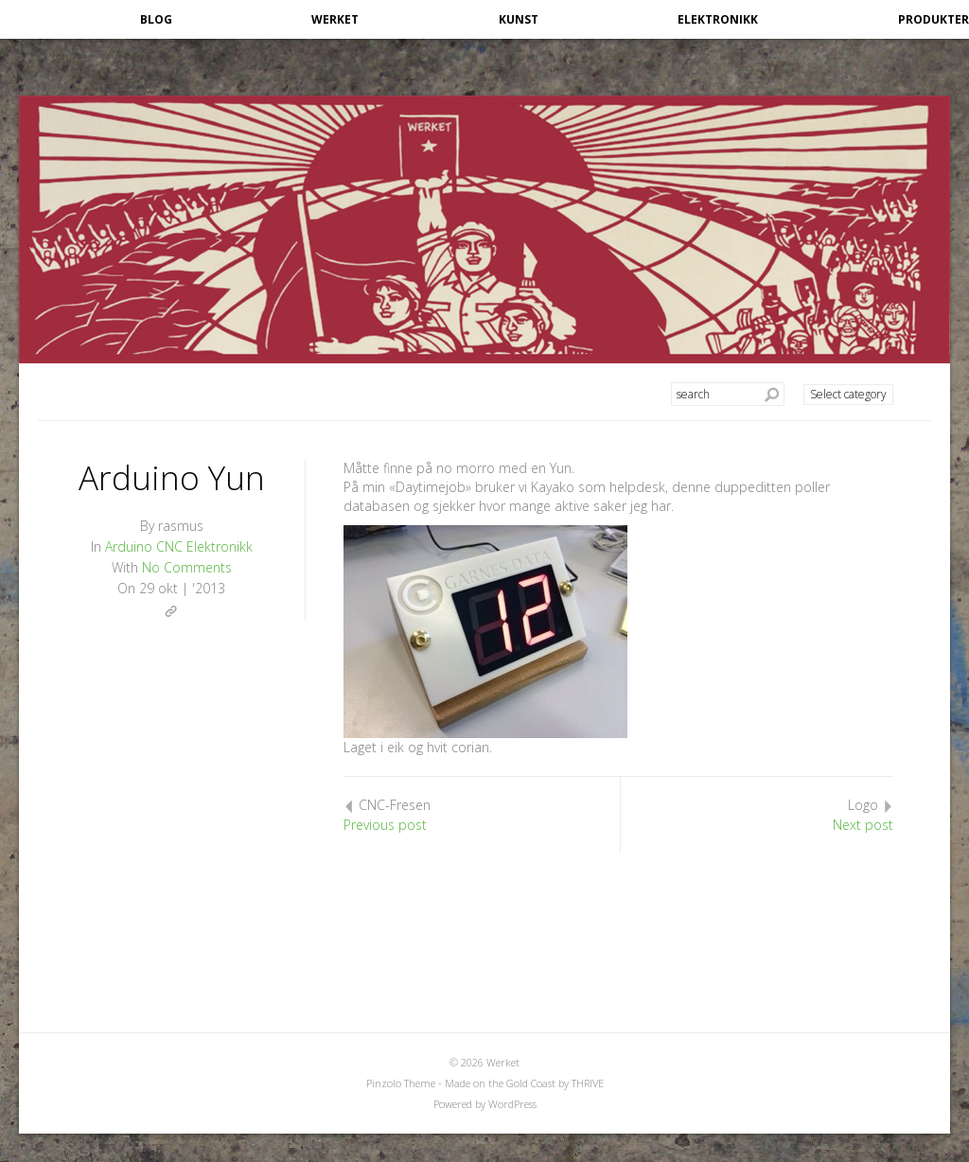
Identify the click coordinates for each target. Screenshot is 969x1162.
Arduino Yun (172, 477)
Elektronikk (718, 19)
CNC (169, 546)
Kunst (518, 19)
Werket (335, 19)
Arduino (128, 546)
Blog (156, 19)
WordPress (512, 1104)
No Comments (187, 567)
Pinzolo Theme (400, 1083)
